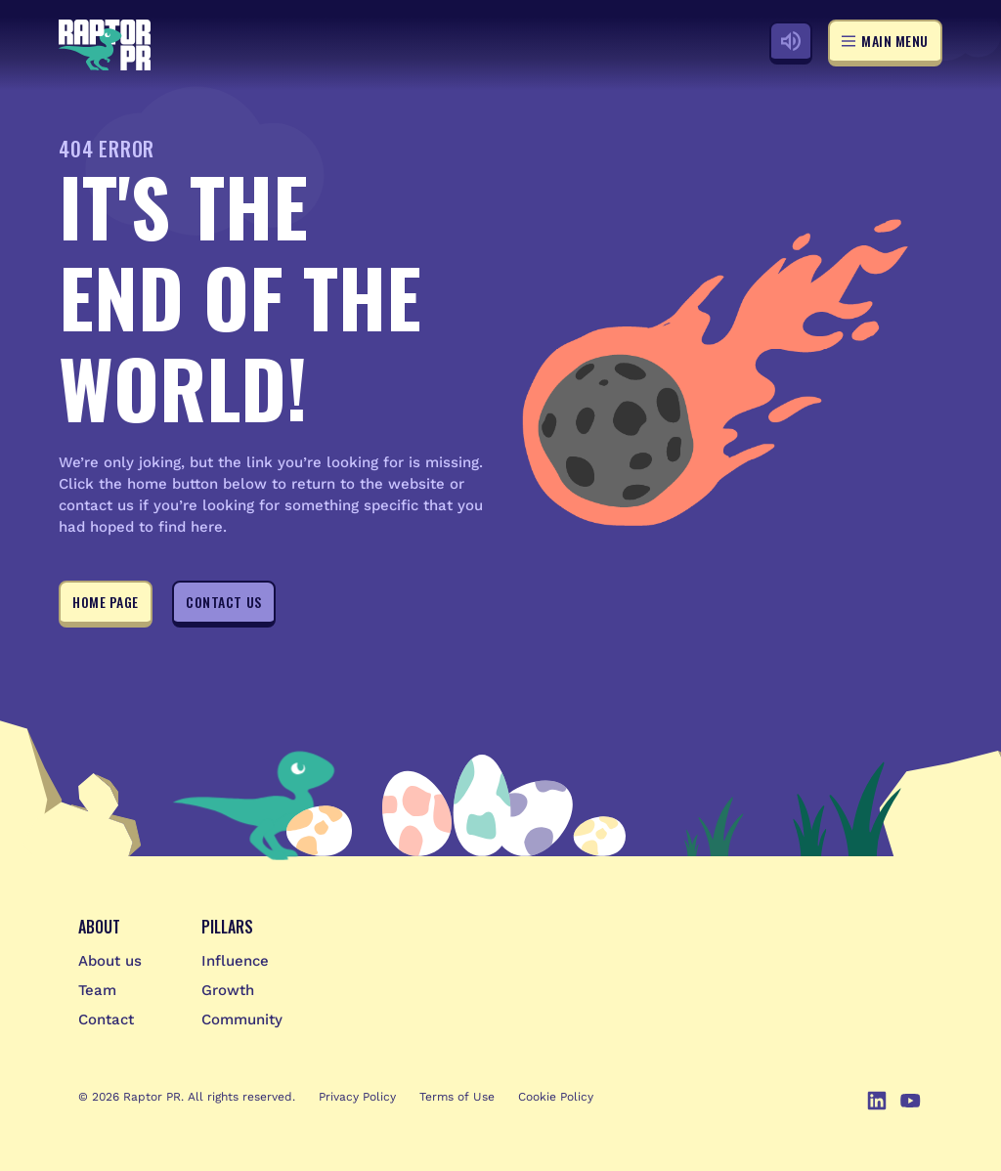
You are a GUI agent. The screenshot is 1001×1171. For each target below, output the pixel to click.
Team (97, 990)
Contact (106, 1019)
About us (110, 961)
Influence (235, 961)
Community (242, 1019)
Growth (227, 990)
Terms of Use (457, 1097)
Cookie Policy (555, 1097)
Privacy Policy (357, 1097)
